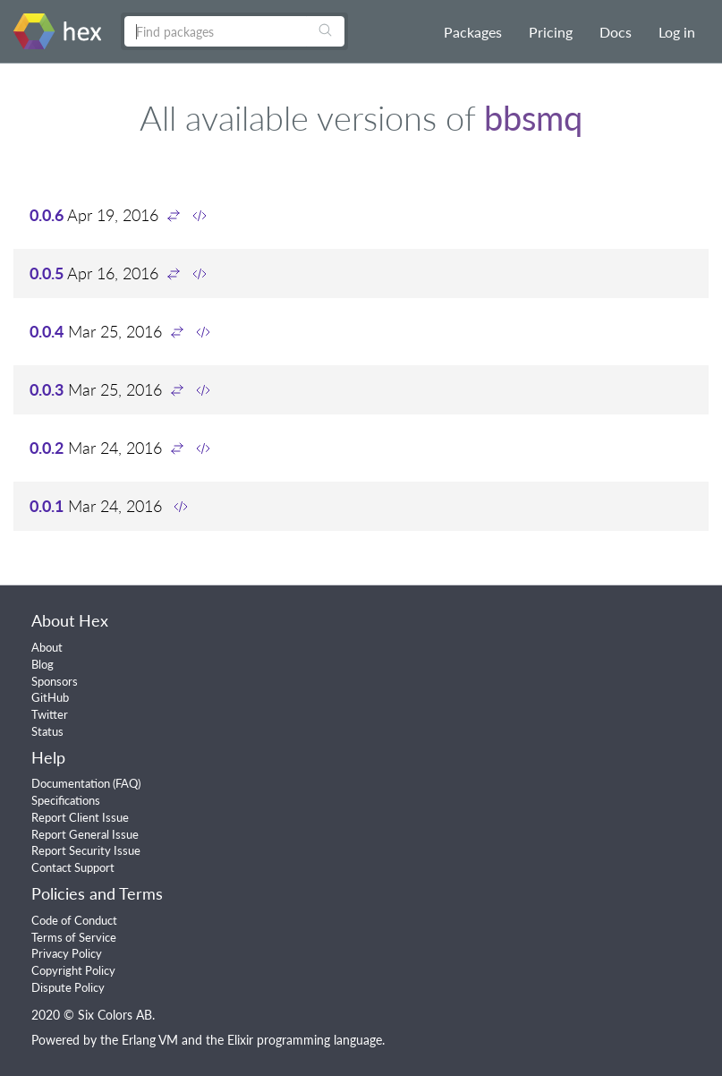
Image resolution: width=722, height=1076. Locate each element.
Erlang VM (150, 1039)
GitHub (50, 697)
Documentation (70, 783)
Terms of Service (73, 937)
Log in (676, 31)
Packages (473, 31)
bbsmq (533, 117)
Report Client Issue (80, 817)
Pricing (551, 31)
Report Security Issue (85, 850)
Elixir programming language (304, 1039)
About (47, 647)
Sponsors (54, 681)
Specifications (65, 800)
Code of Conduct (74, 920)
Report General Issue (85, 834)
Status (47, 731)
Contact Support (73, 867)
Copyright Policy (73, 970)
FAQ (126, 783)
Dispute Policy (68, 987)
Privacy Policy (66, 953)
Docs (615, 31)
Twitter (49, 714)
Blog (42, 664)
